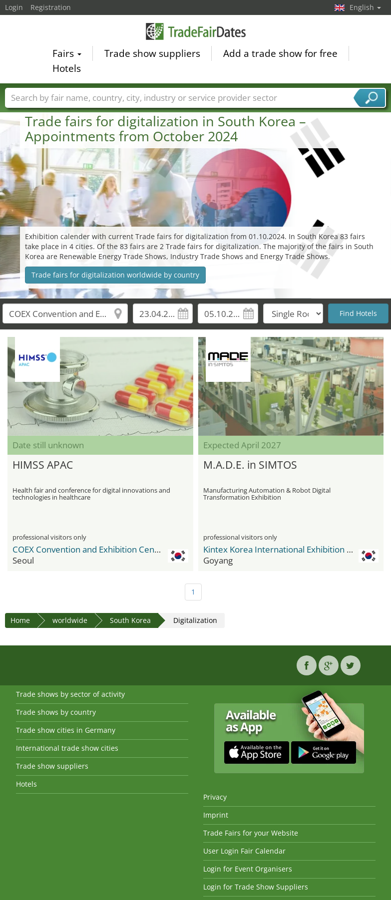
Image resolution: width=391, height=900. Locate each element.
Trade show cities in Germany (65, 730)
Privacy (215, 797)
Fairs (66, 54)
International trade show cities (67, 748)
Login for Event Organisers (247, 869)
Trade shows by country (56, 712)
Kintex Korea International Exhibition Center (288, 549)
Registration (50, 7)
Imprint (215, 815)
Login (14, 7)
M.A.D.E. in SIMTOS (250, 465)
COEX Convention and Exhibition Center (89, 549)
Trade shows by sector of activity (70, 694)
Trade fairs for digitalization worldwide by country (115, 275)
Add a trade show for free (280, 54)
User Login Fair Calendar (244, 851)
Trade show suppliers (152, 54)
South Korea (130, 620)
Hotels (66, 69)
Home (20, 620)
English (365, 7)
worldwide (69, 620)
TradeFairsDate (196, 32)
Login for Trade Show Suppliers (255, 887)
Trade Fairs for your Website (250, 833)
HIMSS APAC (42, 465)
